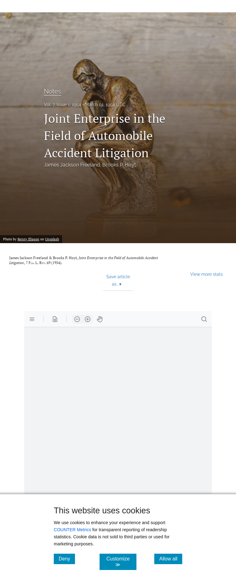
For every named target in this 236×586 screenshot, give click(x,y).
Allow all (170, 558)
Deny (67, 558)
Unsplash (52, 239)
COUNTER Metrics (72, 529)
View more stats (206, 274)
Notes (52, 91)
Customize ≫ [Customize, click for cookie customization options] (121, 561)
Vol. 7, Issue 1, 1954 (62, 104)
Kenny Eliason (28, 239)
